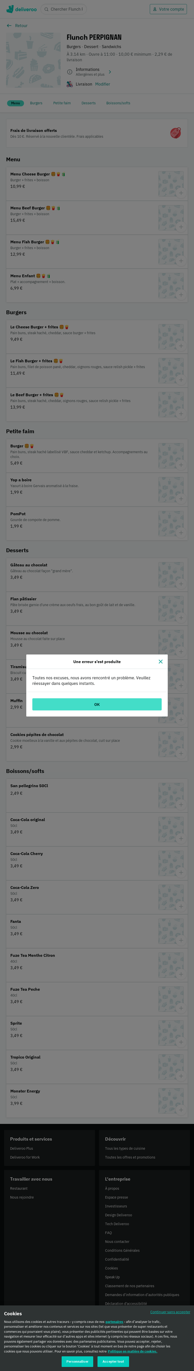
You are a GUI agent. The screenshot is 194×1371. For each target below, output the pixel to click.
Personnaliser (77, 1361)
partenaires (114, 1322)
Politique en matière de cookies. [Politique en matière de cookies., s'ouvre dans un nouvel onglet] (132, 1351)
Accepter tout (113, 1361)
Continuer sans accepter (170, 1311)
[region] (97, 1338)
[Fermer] (161, 662)
